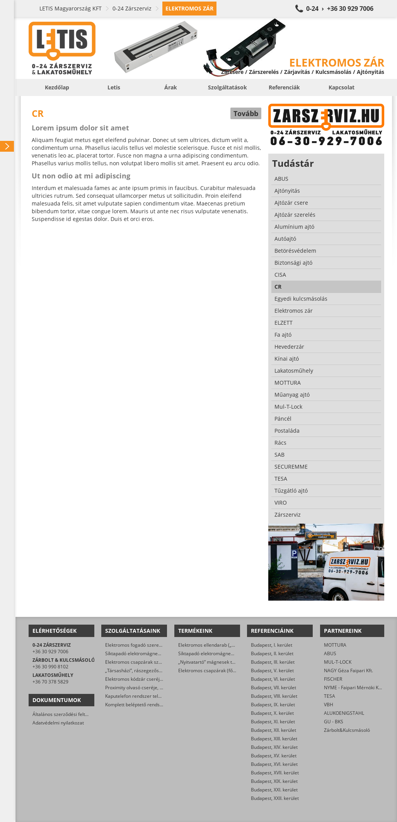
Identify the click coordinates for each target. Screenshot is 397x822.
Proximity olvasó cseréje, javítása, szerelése (152, 687)
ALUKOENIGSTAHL (344, 713)
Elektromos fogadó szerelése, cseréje (145, 645)
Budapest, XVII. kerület (275, 772)
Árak (170, 87)
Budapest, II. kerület (272, 653)
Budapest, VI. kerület (273, 679)
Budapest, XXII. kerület (275, 798)
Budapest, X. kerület (272, 713)
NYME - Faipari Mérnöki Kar (353, 687)
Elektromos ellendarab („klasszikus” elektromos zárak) (236, 645)
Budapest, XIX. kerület (274, 781)
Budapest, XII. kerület (273, 730)
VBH (328, 704)
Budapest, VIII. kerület (274, 696)
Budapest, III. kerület (273, 662)
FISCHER (333, 679)
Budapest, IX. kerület (273, 704)
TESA (329, 696)
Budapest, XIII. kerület (274, 738)
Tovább (245, 113)
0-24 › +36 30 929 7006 (339, 8)
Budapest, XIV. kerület (274, 747)
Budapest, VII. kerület (273, 687)
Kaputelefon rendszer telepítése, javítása (149, 696)
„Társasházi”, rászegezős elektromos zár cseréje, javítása (166, 670)
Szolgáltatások (227, 87)
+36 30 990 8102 (50, 666)
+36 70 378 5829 (50, 681)
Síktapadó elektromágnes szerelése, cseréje (152, 653)
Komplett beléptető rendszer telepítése (147, 704)
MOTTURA (335, 645)
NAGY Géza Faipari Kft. (348, 670)
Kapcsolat (341, 87)
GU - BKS (333, 721)
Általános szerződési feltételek (65, 714)
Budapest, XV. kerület (273, 755)
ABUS (330, 653)
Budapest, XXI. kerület (274, 789)
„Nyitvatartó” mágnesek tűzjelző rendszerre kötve (231, 662)
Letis (113, 87)
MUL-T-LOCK (337, 662)
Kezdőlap (57, 87)
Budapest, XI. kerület (273, 721)
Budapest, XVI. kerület (274, 764)
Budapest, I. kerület (271, 645)
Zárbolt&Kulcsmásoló (347, 730)
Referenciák (284, 87)
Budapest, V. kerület (272, 670)
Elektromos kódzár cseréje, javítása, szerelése (154, 679)
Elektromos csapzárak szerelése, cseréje (149, 662)
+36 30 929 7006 (50, 651)
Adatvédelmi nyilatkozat (58, 722)
